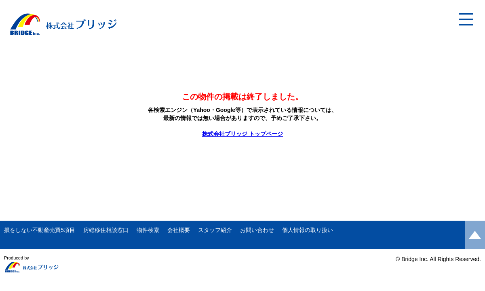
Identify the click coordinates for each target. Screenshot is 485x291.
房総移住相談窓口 (106, 230)
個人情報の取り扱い (307, 230)
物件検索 (148, 230)
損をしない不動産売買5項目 (39, 230)
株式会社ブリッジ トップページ (242, 134)
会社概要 (178, 230)
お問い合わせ (257, 230)
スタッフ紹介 (215, 230)
